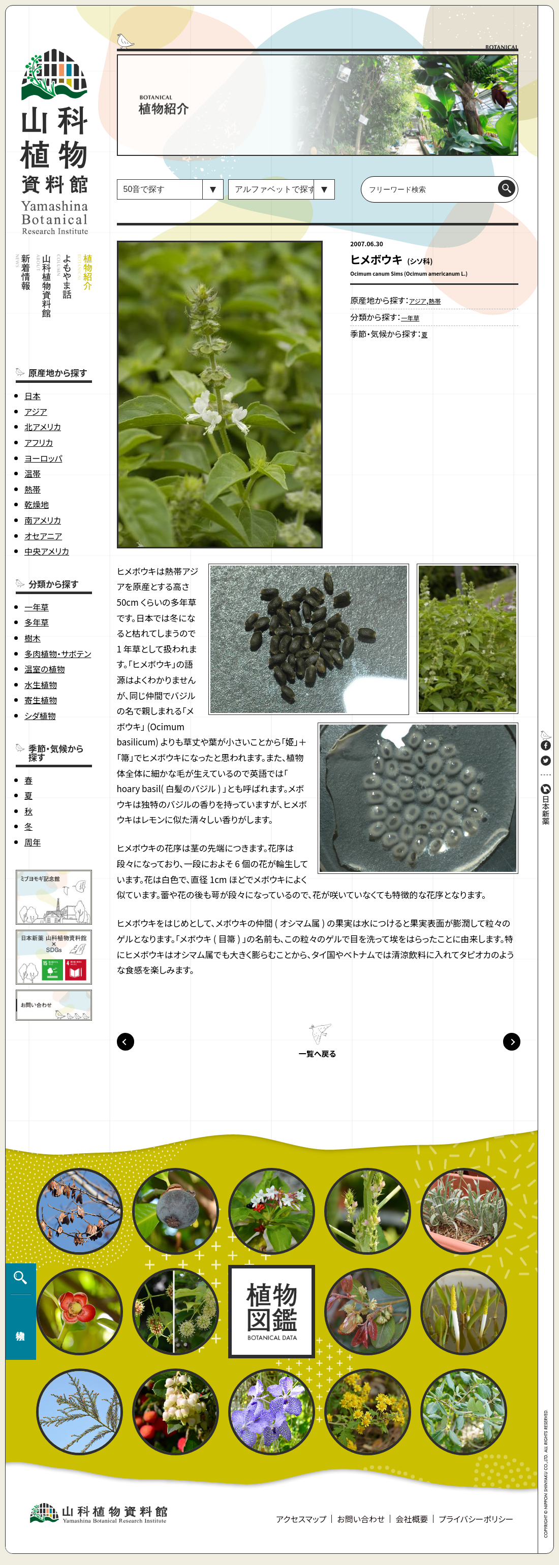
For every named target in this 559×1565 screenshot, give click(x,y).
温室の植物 (44, 621)
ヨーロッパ (43, 411)
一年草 (36, 559)
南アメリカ (42, 473)
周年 (32, 795)
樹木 (32, 590)
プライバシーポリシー (476, 1525)
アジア (35, 364)
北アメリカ (42, 379)
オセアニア (43, 488)
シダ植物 (39, 668)
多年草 (36, 575)
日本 (32, 348)
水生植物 (40, 637)
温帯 (32, 426)
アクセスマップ (301, 1525)
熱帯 (32, 442)
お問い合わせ (361, 1525)
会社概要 (411, 1525)
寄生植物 (40, 652)
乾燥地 (36, 457)
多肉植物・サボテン (57, 606)
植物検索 (18, 1318)
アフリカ (38, 395)
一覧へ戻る (317, 1059)
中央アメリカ (46, 504)
